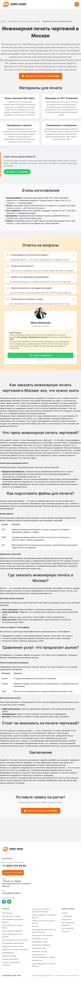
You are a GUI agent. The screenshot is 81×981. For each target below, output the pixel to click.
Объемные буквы (9, 956)
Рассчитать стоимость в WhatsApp (40, 76)
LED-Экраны (7, 913)
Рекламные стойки (40, 942)
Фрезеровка (37, 960)
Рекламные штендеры (41, 945)
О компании (67, 916)
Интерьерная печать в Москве (14, 940)
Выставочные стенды (11, 916)
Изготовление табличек (12, 931)
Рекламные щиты (39, 948)
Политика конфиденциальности (43, 975)
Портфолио (66, 919)
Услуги (64, 913)
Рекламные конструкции (42, 935)
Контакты (66, 931)
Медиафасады (8, 953)
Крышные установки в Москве (15, 949)
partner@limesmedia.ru (11, 893)
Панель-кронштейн (10, 959)
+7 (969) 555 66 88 (14, 865)
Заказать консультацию (13, 873)
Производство (68, 928)
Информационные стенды (13, 946)
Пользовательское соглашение (68, 975)
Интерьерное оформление (13, 943)
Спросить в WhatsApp (17, 172)
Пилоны (35, 926)
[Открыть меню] (77, 4)
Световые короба (39, 951)
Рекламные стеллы (40, 938)
